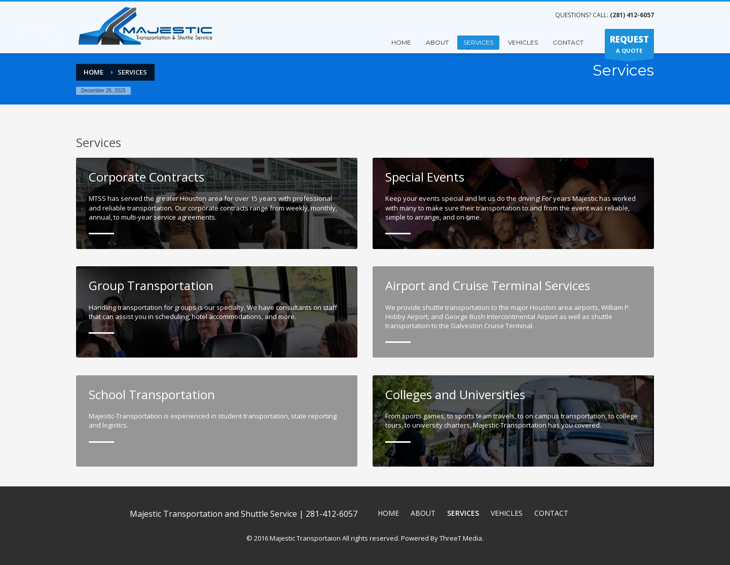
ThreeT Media (461, 531)
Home (93, 72)
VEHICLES (523, 42)
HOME (401, 42)
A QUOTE (629, 46)
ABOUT (437, 42)
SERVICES (478, 42)
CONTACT (568, 42)
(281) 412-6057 (632, 15)
